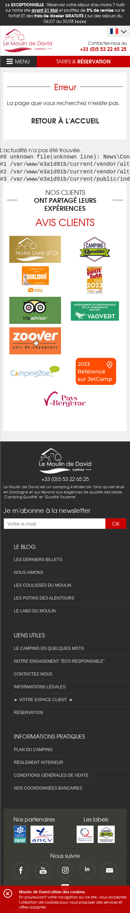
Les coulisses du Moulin (42, 585)
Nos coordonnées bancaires (48, 788)
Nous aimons (28, 572)
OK (116, 523)
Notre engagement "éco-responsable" (59, 661)
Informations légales (40, 686)
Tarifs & (83, 61)
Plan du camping (33, 749)
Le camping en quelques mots (49, 648)
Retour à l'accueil (65, 120)
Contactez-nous (33, 674)
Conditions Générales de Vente (51, 775)
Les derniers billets (38, 559)
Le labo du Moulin (35, 611)
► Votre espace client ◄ (43, 699)
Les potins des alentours (44, 598)
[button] (7, 893)
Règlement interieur (38, 762)
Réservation (28, 712)
